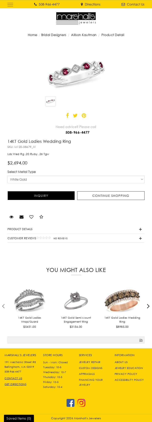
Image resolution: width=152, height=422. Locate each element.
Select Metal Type (22, 172)
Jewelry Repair (89, 362)
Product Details (20, 229)
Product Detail (112, 35)
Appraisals (87, 373)
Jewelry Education (129, 368)
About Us (121, 362)
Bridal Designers (53, 35)
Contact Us (13, 378)
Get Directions (15, 384)
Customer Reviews (38, 238)
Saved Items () (19, 418)
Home (32, 35)
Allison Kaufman (84, 35)
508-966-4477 (78, 132)
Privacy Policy (126, 373)
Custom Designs (90, 368)
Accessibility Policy (129, 379)
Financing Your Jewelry (91, 382)
